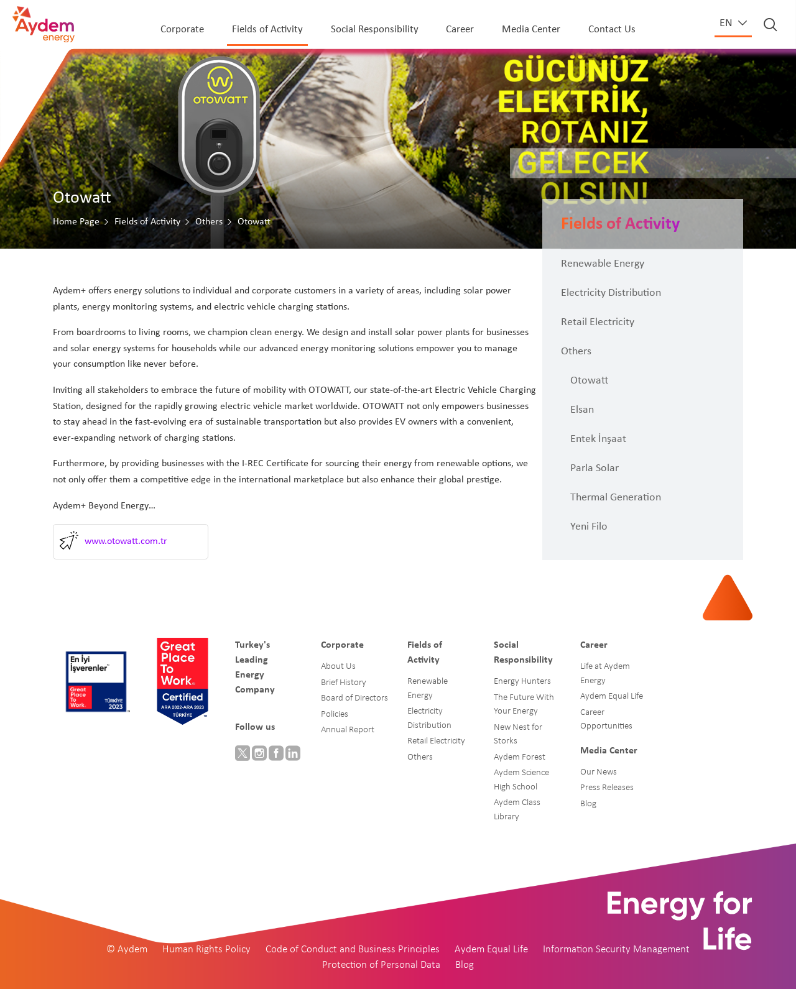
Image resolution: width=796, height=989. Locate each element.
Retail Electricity (597, 322)
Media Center (531, 29)
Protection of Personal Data (381, 965)
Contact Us (612, 29)
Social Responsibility (375, 29)
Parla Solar (594, 468)
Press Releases (607, 788)
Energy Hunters (522, 681)
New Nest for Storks (518, 735)
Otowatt (589, 381)
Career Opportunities (606, 720)
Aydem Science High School (521, 780)
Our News (598, 772)
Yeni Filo (589, 527)
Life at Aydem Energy (605, 674)
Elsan (582, 410)
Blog (588, 804)
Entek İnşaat (598, 439)
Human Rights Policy (206, 949)
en (727, 23)
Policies (334, 714)
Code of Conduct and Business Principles (353, 949)
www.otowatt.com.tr (126, 541)
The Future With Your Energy (524, 705)
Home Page (76, 222)
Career (460, 29)
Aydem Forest (519, 757)
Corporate (182, 29)
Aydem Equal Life (611, 696)
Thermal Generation (615, 498)
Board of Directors (354, 698)
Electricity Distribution (611, 293)
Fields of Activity (267, 29)
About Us (338, 666)
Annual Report (347, 730)
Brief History (343, 683)
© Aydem (126, 949)
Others (209, 222)
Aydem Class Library (517, 810)
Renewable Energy (602, 264)
